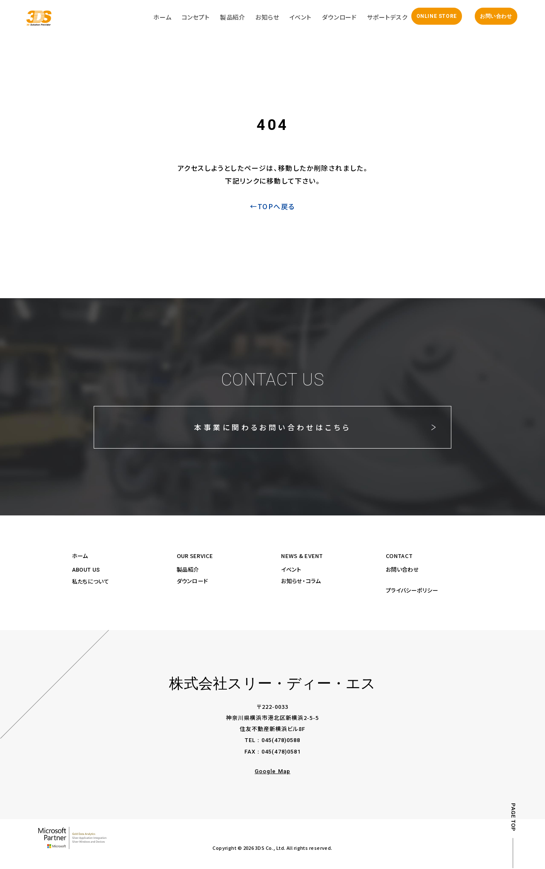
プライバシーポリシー (412, 591)
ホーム (80, 556)
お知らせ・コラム (301, 582)
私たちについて (90, 582)
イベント (291, 570)
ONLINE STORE (434, 17)
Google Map (272, 772)
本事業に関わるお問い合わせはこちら (272, 428)
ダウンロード (192, 582)
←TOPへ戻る (272, 207)
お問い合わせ (494, 17)
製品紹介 (188, 570)
